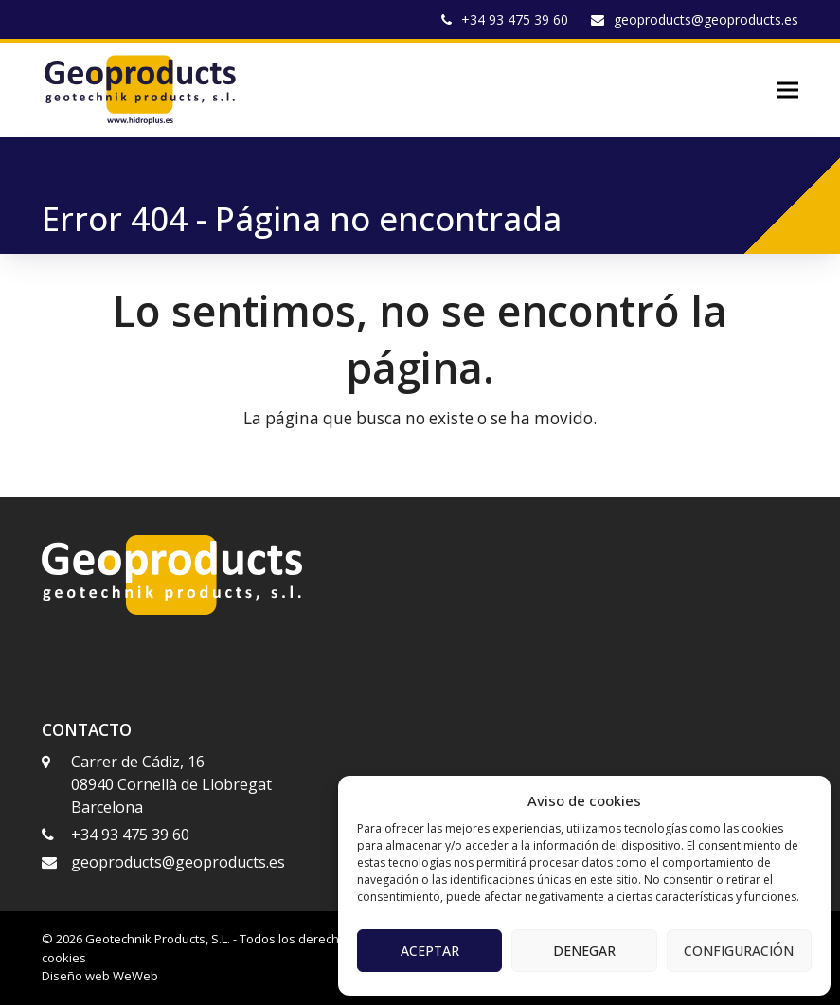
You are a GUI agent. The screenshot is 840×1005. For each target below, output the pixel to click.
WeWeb (135, 975)
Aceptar (430, 951)
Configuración (739, 951)
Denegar (584, 951)
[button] (787, 90)
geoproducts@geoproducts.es (706, 19)
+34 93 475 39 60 (514, 19)
